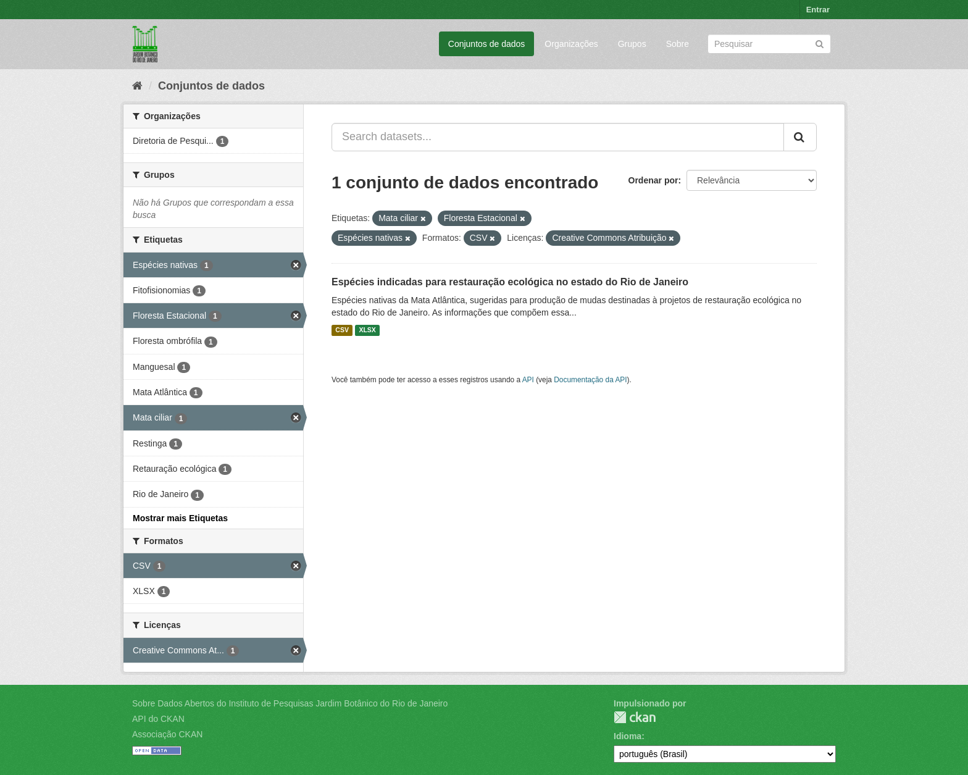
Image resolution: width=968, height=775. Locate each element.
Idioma (627, 736)
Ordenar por (653, 180)
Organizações (571, 44)
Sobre (677, 44)
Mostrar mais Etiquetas (180, 518)
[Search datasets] (769, 44)
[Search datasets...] (558, 137)
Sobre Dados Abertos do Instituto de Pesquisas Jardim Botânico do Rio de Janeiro (290, 703)
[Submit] (819, 43)
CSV (342, 330)
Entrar (818, 9)
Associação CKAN (167, 734)
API (528, 379)
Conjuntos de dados (486, 44)
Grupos (632, 44)
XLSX (367, 330)
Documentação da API (590, 379)
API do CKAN (158, 719)
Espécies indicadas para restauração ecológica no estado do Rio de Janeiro (510, 282)
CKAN (635, 717)
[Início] (137, 86)
